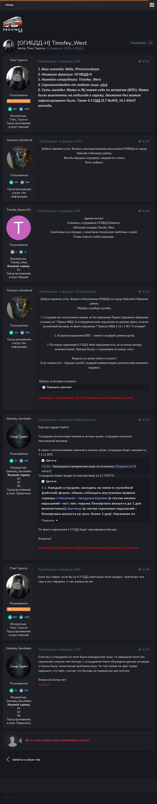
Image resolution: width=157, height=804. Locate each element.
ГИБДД (78, 48)
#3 (148, 211)
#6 (148, 569)
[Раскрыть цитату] (43, 460)
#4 (148, 292)
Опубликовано (59, 61)
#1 (148, 61)
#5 (148, 420)
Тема (7, 797)
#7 (148, 649)
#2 (148, 141)
